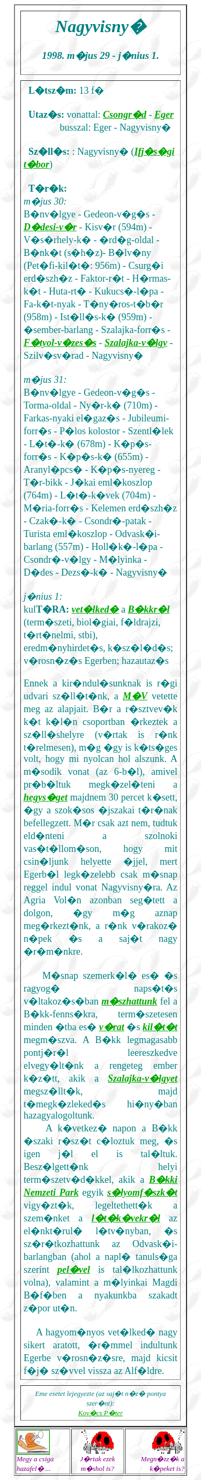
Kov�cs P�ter (100, 1413)
